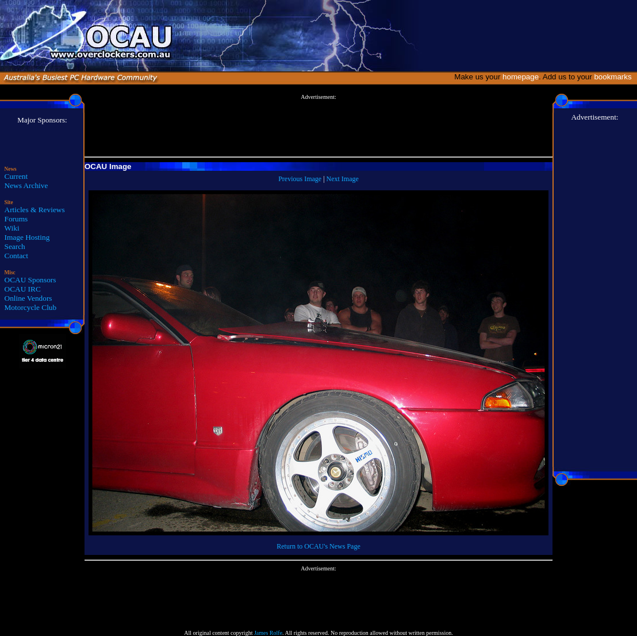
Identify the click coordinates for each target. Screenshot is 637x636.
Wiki (12, 228)
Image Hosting (27, 237)
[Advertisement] (318, 126)
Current (16, 176)
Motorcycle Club (31, 307)
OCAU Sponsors (30, 279)
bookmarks (615, 76)
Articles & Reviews (35, 209)
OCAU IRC (23, 289)
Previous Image (299, 179)
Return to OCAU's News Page (318, 546)
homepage (520, 76)
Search (15, 246)
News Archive (26, 185)
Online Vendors (28, 298)
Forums (16, 218)
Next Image (343, 179)
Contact (16, 255)
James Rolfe (268, 633)
